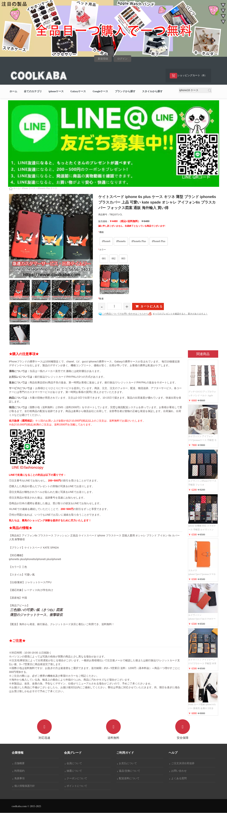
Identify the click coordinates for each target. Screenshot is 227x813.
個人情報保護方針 (24, 786)
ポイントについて (76, 786)
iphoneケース (56, 91)
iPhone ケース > (29, 188)
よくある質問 (178, 778)
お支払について (127, 763)
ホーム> (17, 188)
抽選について (73, 771)
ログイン (122, 58)
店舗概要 (19, 763)
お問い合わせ (178, 771)
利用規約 (19, 771)
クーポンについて (76, 778)
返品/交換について (128, 771)
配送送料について (128, 778)
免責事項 (19, 778)
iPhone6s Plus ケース (47, 188)
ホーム (13, 91)
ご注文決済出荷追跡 (182, 763)
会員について (73, 763)
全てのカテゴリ (33, 91)
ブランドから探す (125, 91)
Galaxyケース (78, 91)
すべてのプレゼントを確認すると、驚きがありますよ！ (180, 314)
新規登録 (103, 58)
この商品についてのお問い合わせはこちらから (125, 314)
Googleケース (100, 91)
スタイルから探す (152, 91)
